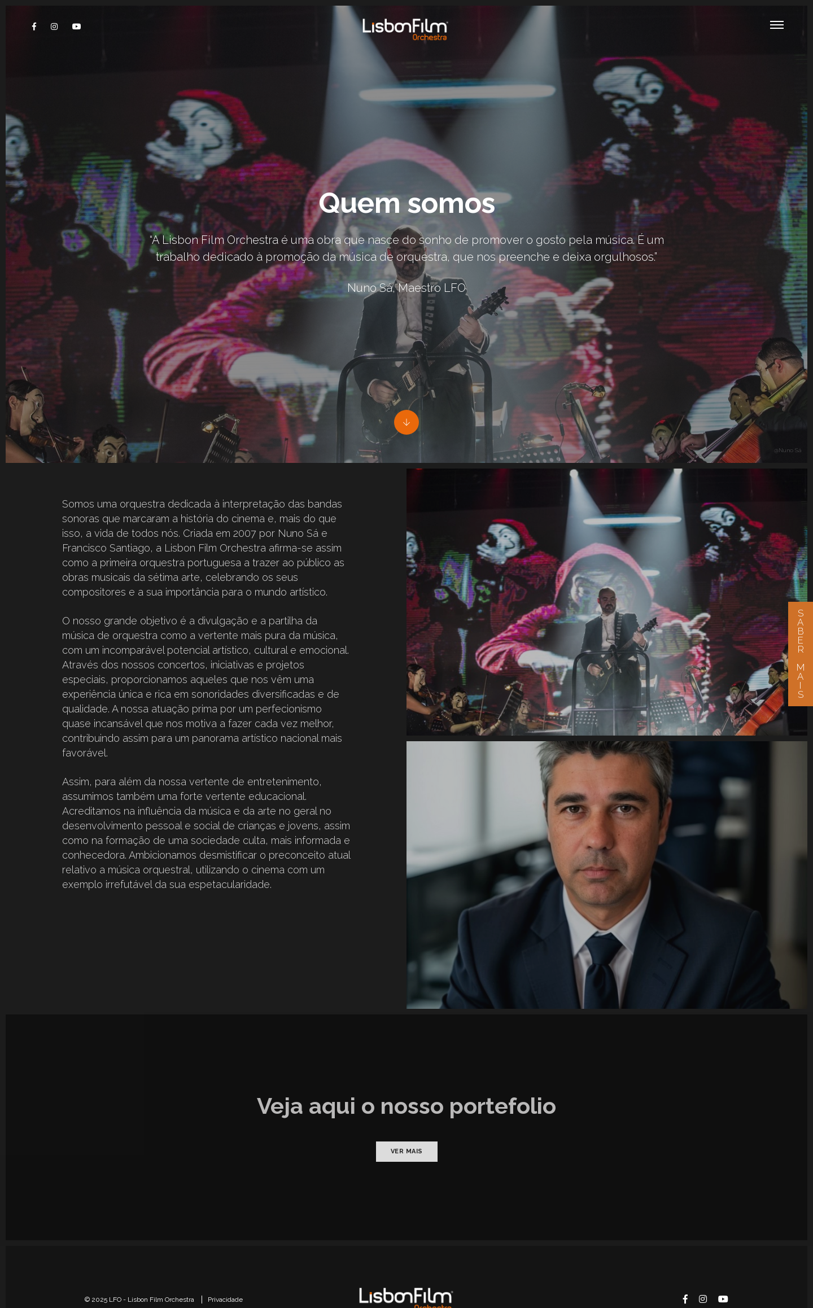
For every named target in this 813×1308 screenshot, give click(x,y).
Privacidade (225, 1249)
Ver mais (407, 1100)
